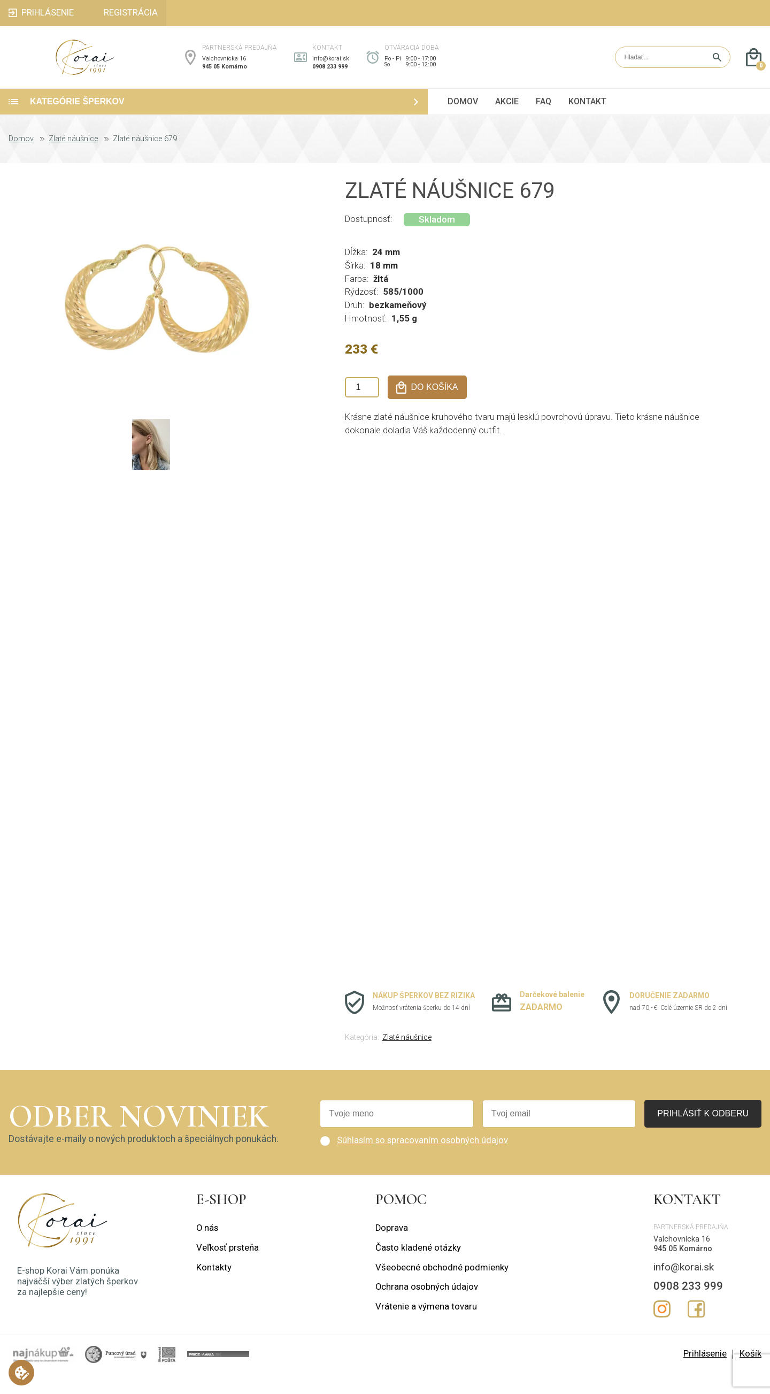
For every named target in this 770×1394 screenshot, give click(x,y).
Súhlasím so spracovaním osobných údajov (422, 1160)
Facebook (696, 1329)
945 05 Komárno (224, 76)
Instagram (662, 1329)
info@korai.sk (330, 68)
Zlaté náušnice (73, 159)
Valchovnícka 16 (224, 68)
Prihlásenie (705, 1374)
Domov (21, 159)
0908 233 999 (330, 76)
